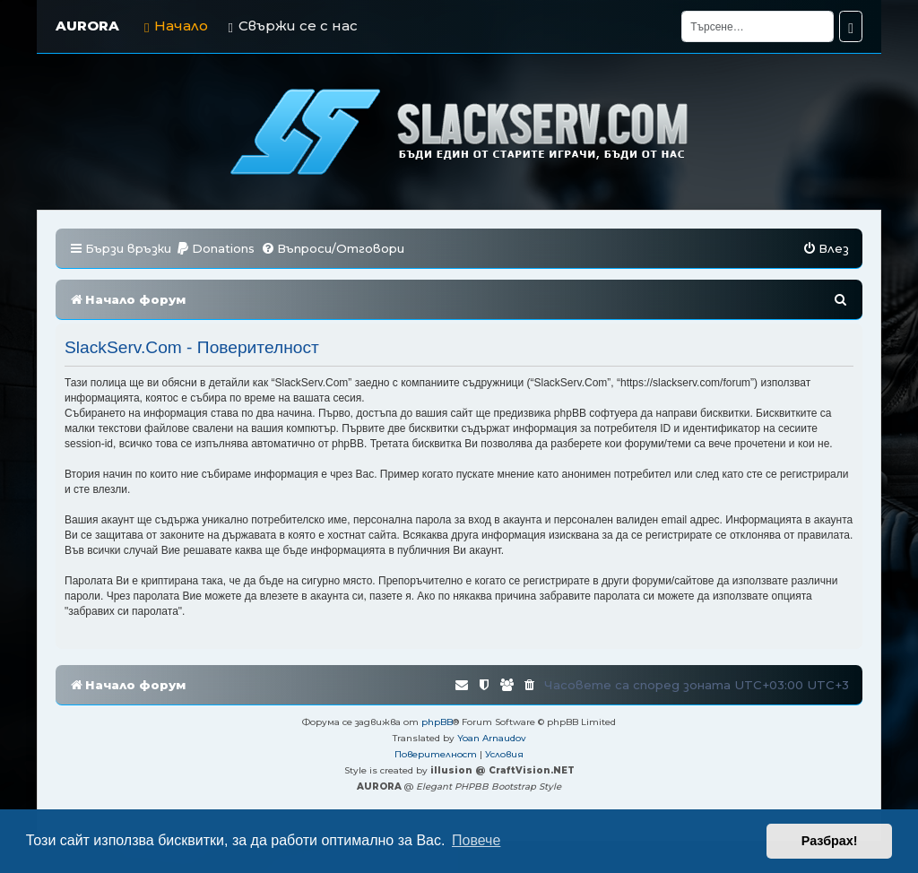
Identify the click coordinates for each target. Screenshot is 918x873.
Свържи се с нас (292, 25)
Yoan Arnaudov (491, 738)
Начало (176, 25)
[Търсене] (757, 26)
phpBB (437, 722)
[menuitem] (215, 249)
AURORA (87, 25)
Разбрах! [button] (829, 841)
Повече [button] (476, 840)
